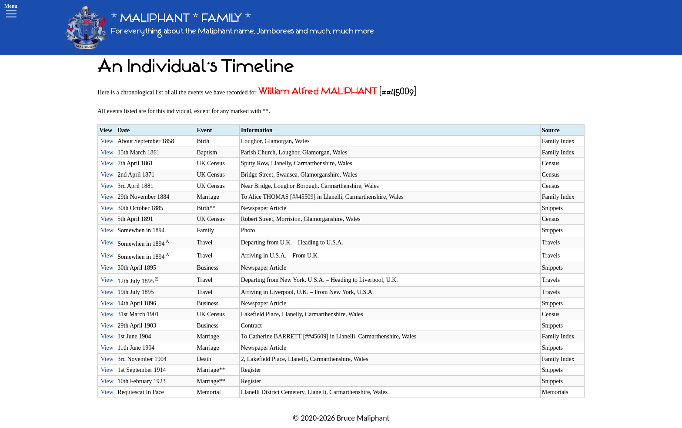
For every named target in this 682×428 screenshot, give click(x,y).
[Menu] (11, 12)
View (106, 141)
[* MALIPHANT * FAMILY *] (219, 28)
